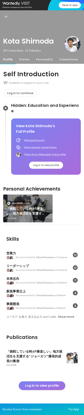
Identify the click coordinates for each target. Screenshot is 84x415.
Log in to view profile (46, 165)
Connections (68, 59)
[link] (28, 208)
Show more (66, 317)
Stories (24, 59)
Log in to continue (20, 93)
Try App (73, 409)
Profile (8, 59)
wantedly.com (19, 203)
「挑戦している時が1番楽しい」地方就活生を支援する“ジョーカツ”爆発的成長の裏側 (27, 211)
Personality (44, 59)
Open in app (70, 5)
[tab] (8, 59)
